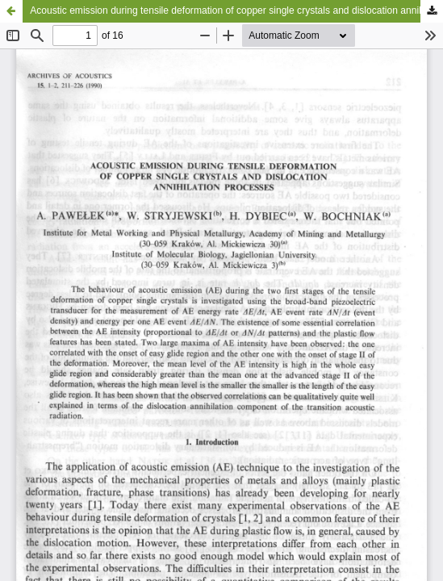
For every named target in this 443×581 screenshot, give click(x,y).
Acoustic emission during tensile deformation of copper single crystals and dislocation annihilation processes (236, 10)
